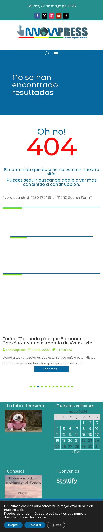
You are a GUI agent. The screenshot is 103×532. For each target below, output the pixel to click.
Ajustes (56, 525)
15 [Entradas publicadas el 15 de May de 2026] (83, 435)
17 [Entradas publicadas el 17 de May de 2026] (97, 435)
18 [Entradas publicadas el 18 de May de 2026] (57, 440)
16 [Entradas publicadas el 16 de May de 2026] (90, 435)
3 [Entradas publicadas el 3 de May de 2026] (97, 423)
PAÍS (67, 354)
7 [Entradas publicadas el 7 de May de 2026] (77, 429)
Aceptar (13, 525)
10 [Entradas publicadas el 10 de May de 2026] (97, 429)
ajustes (41, 517)
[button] (31, 386)
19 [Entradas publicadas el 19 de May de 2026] (63, 440)
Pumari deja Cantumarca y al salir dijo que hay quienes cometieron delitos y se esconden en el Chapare (51, 343)
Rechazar (35, 525)
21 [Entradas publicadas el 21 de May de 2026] (77, 440)
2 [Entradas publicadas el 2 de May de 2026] (90, 423)
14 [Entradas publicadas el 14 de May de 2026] (77, 435)
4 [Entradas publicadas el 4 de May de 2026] (57, 429)
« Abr (75, 452)
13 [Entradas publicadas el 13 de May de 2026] (70, 435)
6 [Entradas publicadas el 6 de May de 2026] (70, 429)
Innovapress (17, 354)
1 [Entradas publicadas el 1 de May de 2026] (83, 423)
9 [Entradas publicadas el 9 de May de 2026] (90, 429)
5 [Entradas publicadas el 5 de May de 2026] (64, 429)
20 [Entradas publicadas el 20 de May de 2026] (70, 440)
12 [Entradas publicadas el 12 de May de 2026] (63, 435)
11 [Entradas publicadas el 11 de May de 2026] (57, 435)
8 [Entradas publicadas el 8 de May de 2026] (83, 429)
